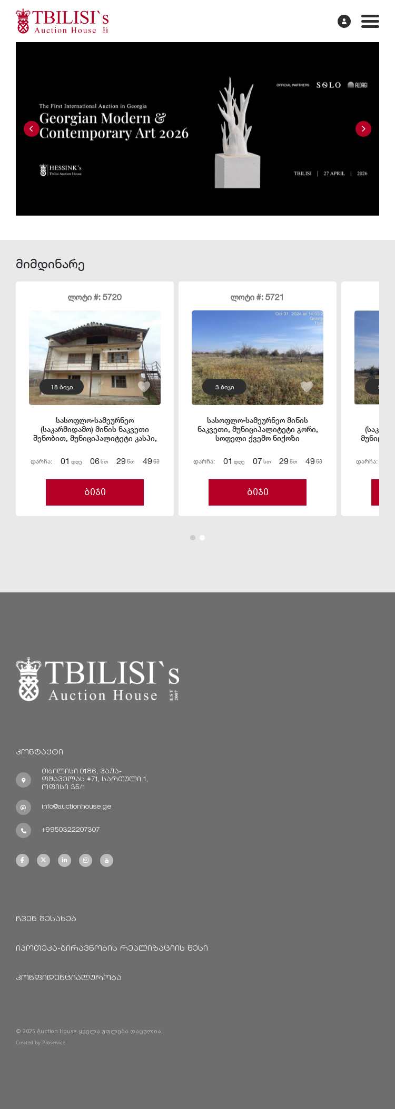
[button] (31, 129)
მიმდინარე (50, 263)
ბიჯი (95, 492)
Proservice (53, 1042)
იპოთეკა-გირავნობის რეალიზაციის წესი (112, 949)
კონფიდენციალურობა (69, 978)
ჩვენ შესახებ (46, 919)
